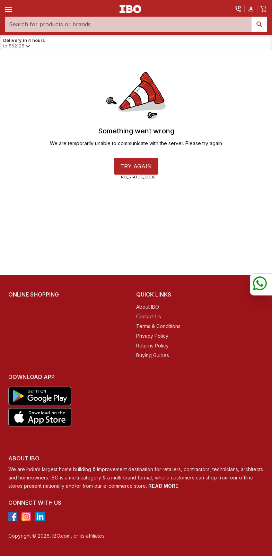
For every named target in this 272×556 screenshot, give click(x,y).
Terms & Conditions (158, 326)
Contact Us (148, 316)
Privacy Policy (152, 336)
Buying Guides (152, 355)
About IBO (147, 307)
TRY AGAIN (136, 166)
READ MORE (163, 486)
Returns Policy (152, 345)
